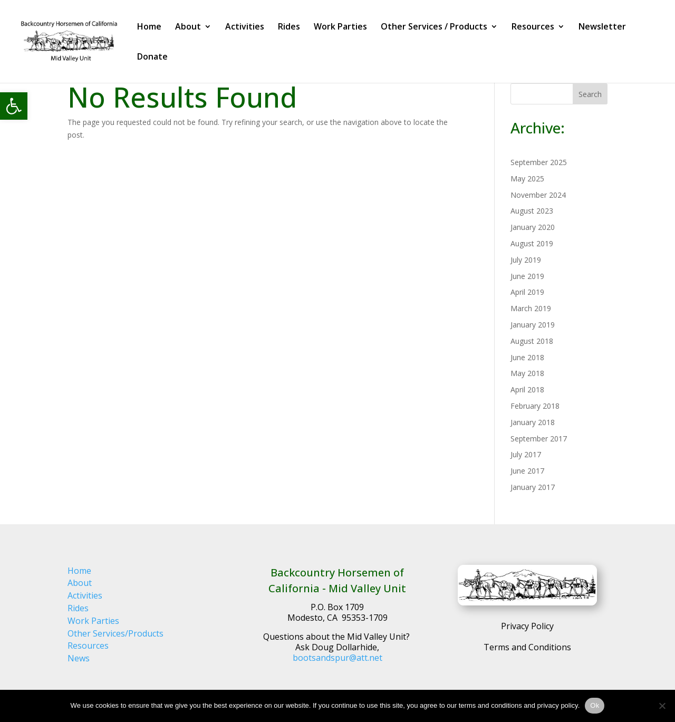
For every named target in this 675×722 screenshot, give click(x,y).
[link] (13, 106)
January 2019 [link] (532, 325)
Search (590, 94)
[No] (662, 705)
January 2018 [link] (532, 422)
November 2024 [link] (538, 195)
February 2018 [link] (535, 406)
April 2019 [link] (527, 292)
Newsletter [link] (602, 27)
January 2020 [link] (532, 227)
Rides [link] (289, 27)
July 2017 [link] (525, 454)
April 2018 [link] (527, 389)
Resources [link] (533, 27)
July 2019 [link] (525, 260)
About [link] (188, 27)
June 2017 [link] (527, 471)
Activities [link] (244, 27)
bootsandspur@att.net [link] (337, 657)
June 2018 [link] (527, 357)
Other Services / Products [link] (434, 27)
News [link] (79, 658)
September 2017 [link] (538, 439)
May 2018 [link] (527, 373)
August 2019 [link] (531, 243)
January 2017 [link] (532, 487)
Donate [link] (152, 57)
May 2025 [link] (527, 179)
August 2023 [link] (531, 211)
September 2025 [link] (538, 162)
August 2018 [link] (531, 341)
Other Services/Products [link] (115, 633)
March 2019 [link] (530, 308)
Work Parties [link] (340, 27)
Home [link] (149, 27)
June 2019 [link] (527, 276)
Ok (594, 705)
